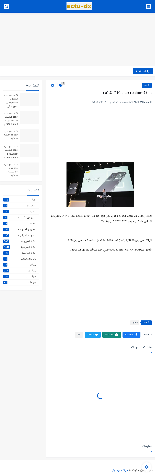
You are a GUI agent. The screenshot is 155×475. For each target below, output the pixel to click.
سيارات (19, 270)
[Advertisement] (77, 39)
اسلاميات (19, 205)
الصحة (19, 223)
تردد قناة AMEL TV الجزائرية (13, 172)
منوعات (19, 282)
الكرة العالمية (19, 252)
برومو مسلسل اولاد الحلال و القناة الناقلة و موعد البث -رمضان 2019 (11, 121)
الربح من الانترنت (19, 217)
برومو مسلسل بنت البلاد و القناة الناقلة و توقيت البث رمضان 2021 (11, 154)
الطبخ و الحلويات (19, 229)
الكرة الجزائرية (19, 246)
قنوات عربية (19, 276)
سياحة (19, 264)
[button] (131, 335)
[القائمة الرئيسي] (148, 6)
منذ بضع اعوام (9, 95)
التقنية (146, 85)
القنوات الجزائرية (19, 235)
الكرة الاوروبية (19, 241)
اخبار (19, 199)
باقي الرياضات (19, 258)
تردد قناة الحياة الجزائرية (11, 137)
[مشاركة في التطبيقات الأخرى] (79, 335)
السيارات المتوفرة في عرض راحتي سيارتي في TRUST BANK (11, 103)
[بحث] (6, 6)
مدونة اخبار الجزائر (120, 470)
